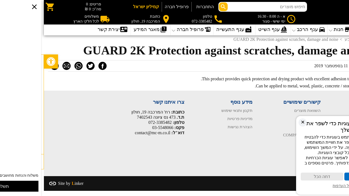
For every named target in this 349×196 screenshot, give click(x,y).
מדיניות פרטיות (196, 119)
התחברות (161, 6)
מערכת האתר (325, 65)
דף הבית (337, 39)
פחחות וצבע (312, 39)
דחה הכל (278, 176)
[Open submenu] (107, 29)
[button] (7, 61)
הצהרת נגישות (196, 127)
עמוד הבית (336, 110)
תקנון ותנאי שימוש (193, 110)
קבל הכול (321, 176)
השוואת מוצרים (263, 110)
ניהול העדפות (300, 186)
